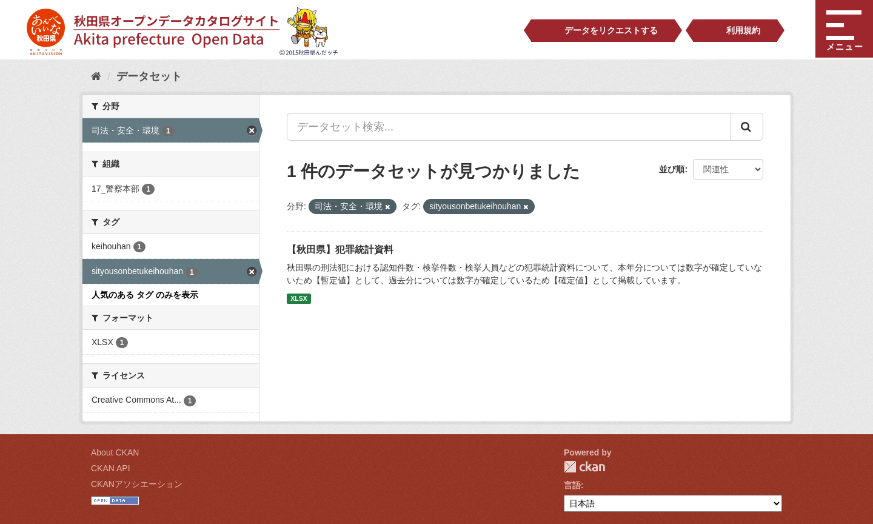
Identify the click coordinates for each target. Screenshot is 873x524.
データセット (149, 76)
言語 (572, 485)
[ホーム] (96, 76)
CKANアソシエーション (136, 484)
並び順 (671, 169)
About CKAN (115, 452)
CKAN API (110, 468)
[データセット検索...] (509, 127)
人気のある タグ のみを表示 (145, 295)
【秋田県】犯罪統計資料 (340, 249)
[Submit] (747, 127)
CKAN (584, 466)
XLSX (298, 298)
